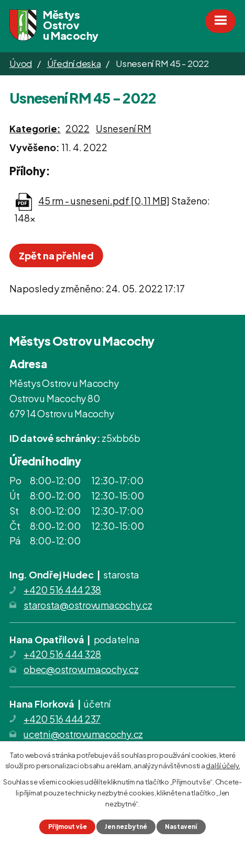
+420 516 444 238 (62, 590)
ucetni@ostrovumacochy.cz (83, 734)
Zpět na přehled (56, 255)
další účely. (223, 765)
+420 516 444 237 (62, 719)
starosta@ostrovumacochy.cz (88, 605)
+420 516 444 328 (62, 654)
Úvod (20, 63)
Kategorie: (35, 128)
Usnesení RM (123, 128)
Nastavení (181, 826)
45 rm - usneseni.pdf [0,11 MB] (104, 201)
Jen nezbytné (126, 826)
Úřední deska (74, 63)
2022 (77, 128)
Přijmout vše (67, 826)
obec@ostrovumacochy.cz (81, 669)
